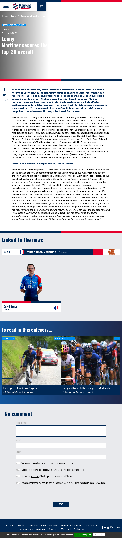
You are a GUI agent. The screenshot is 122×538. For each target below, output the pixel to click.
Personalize (99, 535)
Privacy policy (111, 535)
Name (18, 440)
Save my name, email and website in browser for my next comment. (47, 463)
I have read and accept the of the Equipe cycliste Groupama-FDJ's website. (63, 482)
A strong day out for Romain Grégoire (20, 388)
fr (116, 527)
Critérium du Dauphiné (29, 16)
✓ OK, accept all (83, 535)
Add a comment (22, 422)
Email (18, 451)
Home (5, 16)
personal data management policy (55, 482)
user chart (35, 476)
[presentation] (61, 494)
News (13, 16)
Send (61, 504)
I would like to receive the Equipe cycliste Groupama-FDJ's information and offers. (52, 469)
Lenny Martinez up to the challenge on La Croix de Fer (87, 388)
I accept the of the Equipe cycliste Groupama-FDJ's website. (48, 476)
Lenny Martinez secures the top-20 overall (25, 44)
